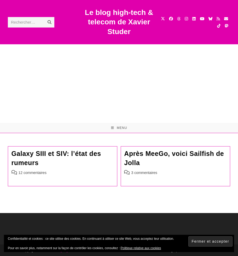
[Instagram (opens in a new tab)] (186, 19)
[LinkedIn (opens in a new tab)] (194, 19)
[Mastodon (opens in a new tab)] (226, 26)
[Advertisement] (119, 83)
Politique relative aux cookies (141, 248)
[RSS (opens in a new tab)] (218, 19)
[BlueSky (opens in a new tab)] (210, 19)
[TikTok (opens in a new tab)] (219, 26)
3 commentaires (144, 173)
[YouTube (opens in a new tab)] (202, 19)
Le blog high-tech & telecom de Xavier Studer (119, 22)
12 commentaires (33, 173)
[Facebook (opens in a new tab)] (171, 19)
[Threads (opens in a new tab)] (179, 19)
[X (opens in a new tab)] (163, 19)
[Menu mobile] (119, 128)
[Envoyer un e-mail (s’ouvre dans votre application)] (226, 19)
